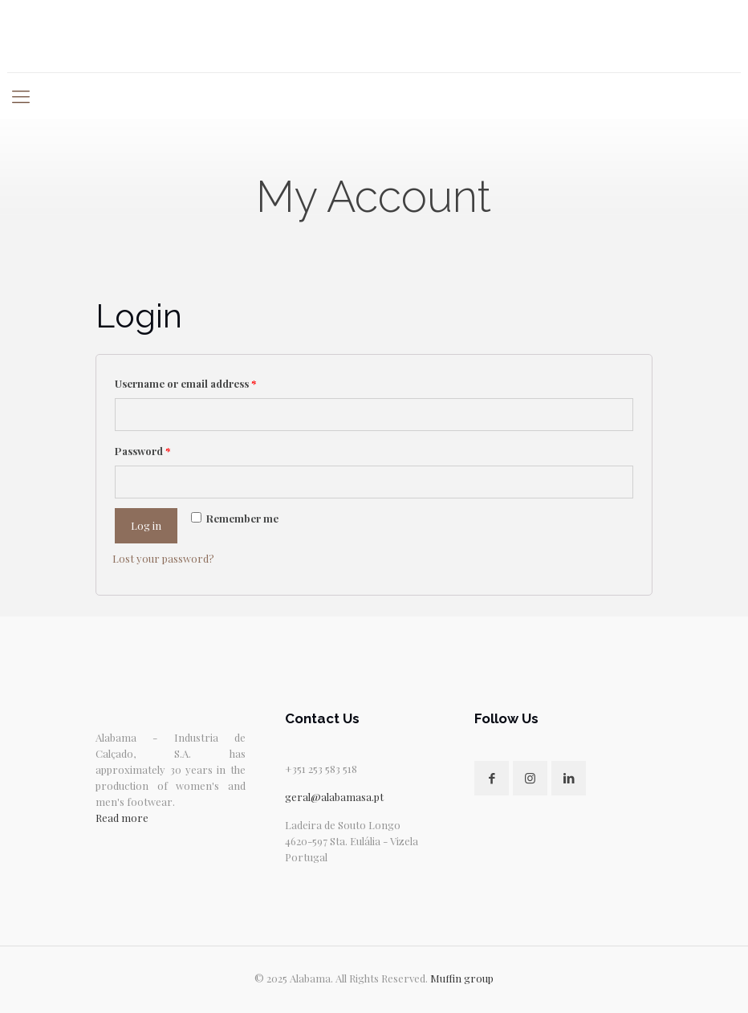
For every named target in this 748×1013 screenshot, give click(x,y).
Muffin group (462, 978)
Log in (146, 525)
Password (142, 451)
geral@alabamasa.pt (334, 796)
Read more (122, 817)
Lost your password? (163, 558)
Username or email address (185, 383)
